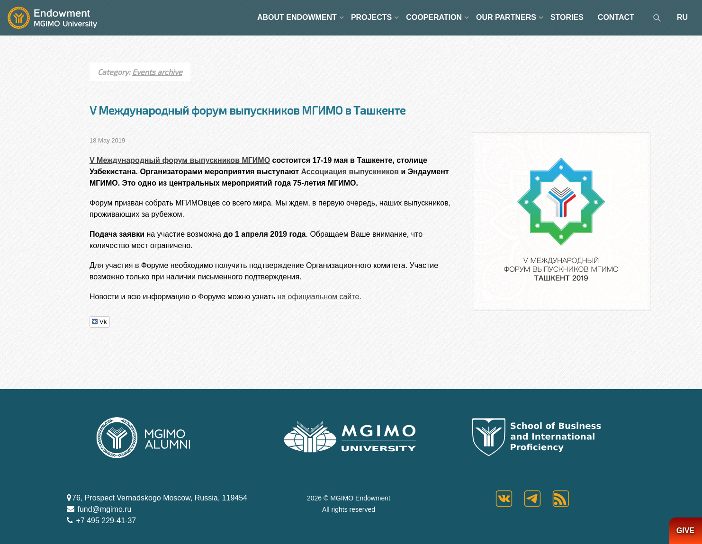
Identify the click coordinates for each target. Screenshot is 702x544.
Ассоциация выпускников (350, 172)
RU (682, 17)
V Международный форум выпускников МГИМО (180, 160)
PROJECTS (371, 17)
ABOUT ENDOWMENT (297, 17)
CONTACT (616, 17)
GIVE (685, 530)
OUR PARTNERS (506, 17)
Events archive (157, 71)
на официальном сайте (318, 297)
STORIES (567, 17)
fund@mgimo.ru (103, 509)
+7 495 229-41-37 (105, 521)
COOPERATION (434, 17)
